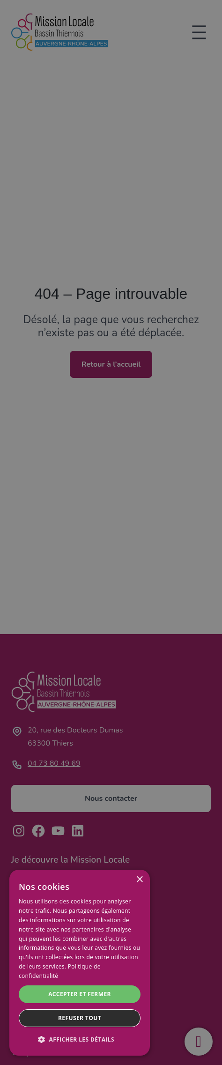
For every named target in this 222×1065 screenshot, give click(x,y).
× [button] (139, 879)
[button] (80, 1039)
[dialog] (79, 963)
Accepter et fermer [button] (79, 994)
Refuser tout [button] (79, 1018)
